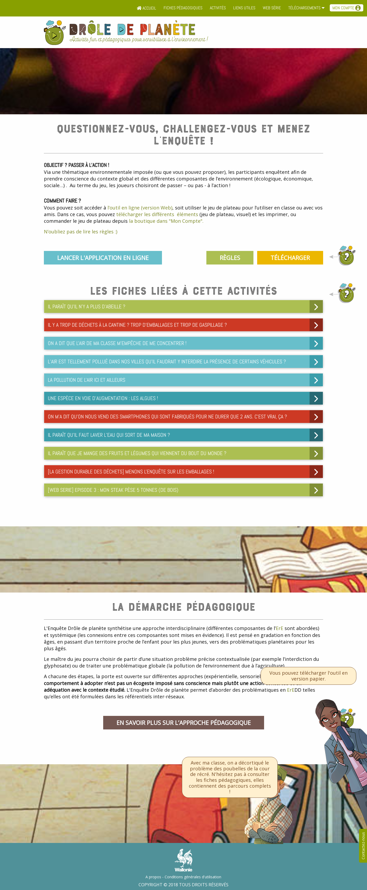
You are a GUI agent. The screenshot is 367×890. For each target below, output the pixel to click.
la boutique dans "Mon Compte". (166, 221)
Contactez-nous (363, 845)
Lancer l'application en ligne (103, 258)
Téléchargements (304, 8)
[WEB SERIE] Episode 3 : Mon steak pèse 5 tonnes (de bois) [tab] (113, 489)
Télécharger (290, 258)
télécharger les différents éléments (157, 214)
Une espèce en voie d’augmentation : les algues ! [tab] (103, 398)
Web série (272, 8)
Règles (230, 258)
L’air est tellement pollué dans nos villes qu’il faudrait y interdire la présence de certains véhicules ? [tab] (167, 361)
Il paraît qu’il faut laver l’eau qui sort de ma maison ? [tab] (109, 434)
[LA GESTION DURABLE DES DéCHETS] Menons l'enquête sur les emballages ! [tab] (131, 471)
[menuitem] (146, 8)
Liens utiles (244, 8)
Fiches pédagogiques (183, 8)
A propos (153, 876)
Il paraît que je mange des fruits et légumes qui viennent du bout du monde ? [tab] (137, 453)
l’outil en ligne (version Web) (139, 207)
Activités (218, 8)
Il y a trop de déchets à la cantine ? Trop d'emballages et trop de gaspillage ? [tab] (137, 324)
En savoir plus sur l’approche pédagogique (183, 723)
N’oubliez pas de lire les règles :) (80, 231)
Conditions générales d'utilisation (193, 876)
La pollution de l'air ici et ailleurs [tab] (86, 379)
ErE (279, 628)
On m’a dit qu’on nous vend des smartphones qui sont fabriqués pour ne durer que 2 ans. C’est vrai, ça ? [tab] (167, 416)
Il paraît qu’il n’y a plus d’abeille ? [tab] (86, 306)
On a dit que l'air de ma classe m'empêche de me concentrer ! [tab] (117, 343)
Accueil (146, 8)
